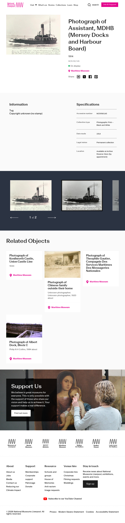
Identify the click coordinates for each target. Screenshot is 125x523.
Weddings (68, 483)
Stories (51, 5)
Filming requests (72, 479)
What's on (42, 5)
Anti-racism (50, 487)
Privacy (53, 512)
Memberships (32, 472)
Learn (69, 5)
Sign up (90, 484)
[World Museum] (28, 443)
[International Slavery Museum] (45, 443)
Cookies (90, 512)
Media (9, 479)
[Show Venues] (36, 5)
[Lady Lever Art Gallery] (113, 443)
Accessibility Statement (107, 512)
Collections (61, 5)
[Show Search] (93, 5)
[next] (52, 218)
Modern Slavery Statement (71, 512)
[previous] (14, 218)
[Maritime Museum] (62, 443)
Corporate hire (71, 472)
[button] (31, 196)
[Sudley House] (96, 443)
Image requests (52, 490)
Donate (28, 487)
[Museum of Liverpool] (11, 443)
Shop (75, 5)
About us (10, 472)
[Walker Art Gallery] (79, 443)
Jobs (8, 476)
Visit (32, 5)
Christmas (69, 476)
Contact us (11, 483)
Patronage (30, 483)
